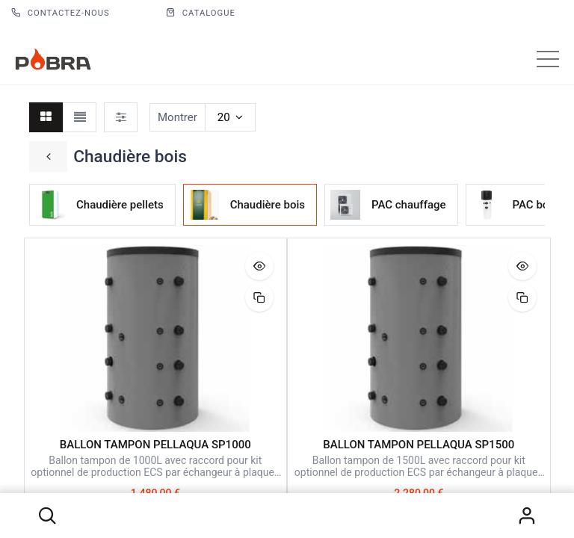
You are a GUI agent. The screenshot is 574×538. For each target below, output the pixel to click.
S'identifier (527, 515)
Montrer (177, 117)
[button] (47, 515)
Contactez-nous (60, 13)
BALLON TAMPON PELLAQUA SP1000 (155, 444)
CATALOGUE (200, 13)
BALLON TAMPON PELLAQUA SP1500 (418, 444)
